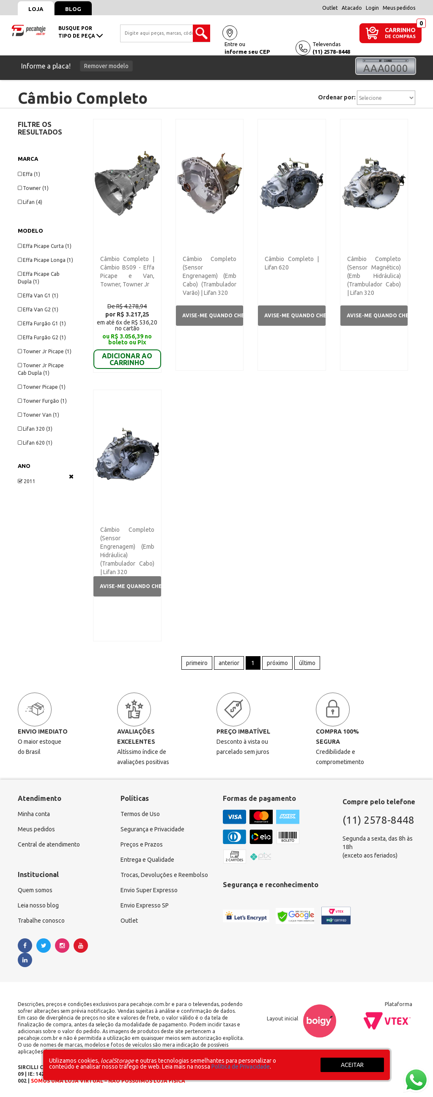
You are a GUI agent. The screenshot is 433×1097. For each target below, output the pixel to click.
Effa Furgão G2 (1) (42, 337)
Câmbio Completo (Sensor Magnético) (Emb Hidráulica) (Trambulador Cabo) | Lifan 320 (374, 276)
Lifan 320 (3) (35, 429)
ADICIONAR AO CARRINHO (127, 347)
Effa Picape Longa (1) (45, 260)
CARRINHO (400, 30)
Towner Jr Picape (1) (44, 351)
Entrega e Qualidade (147, 857)
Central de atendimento (49, 842)
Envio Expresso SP (145, 903)
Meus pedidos (399, 8)
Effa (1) (29, 174)
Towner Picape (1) (42, 387)
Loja (35, 9)
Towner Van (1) (38, 415)
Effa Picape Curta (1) (44, 246)
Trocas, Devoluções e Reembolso (164, 872)
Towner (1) (33, 188)
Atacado (352, 8)
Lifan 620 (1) (35, 442)
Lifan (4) (30, 202)
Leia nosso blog (38, 903)
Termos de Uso (140, 811)
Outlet (330, 8)
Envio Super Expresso (149, 888)
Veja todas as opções (71, 476)
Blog (73, 9)
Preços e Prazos (142, 842)
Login (372, 8)
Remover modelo (106, 66)
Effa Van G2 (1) (38, 309)
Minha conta (34, 811)
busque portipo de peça (80, 31)
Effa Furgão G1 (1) (42, 323)
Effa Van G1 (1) (38, 295)
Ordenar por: (337, 97)
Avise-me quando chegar (212, 315)
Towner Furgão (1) (42, 401)
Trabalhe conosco (41, 918)
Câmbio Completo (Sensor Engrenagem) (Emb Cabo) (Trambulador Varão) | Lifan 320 (209, 276)
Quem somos (35, 888)
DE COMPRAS (400, 36)
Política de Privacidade (240, 1066)
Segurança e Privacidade (152, 827)
